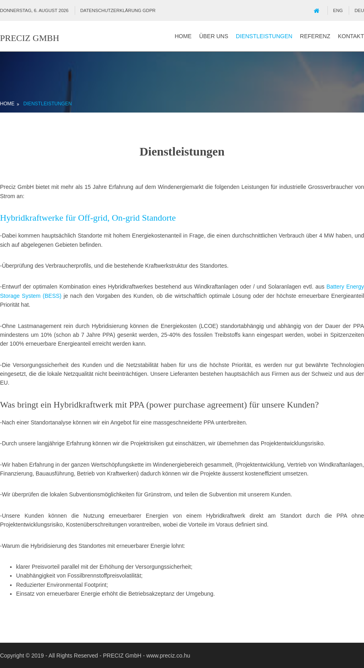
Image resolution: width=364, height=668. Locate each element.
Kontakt (351, 36)
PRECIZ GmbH (29, 38)
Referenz (315, 36)
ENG (338, 10)
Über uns (213, 36)
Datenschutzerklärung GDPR (118, 10)
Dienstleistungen (264, 36)
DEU (359, 10)
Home (183, 36)
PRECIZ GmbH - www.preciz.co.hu (146, 655)
